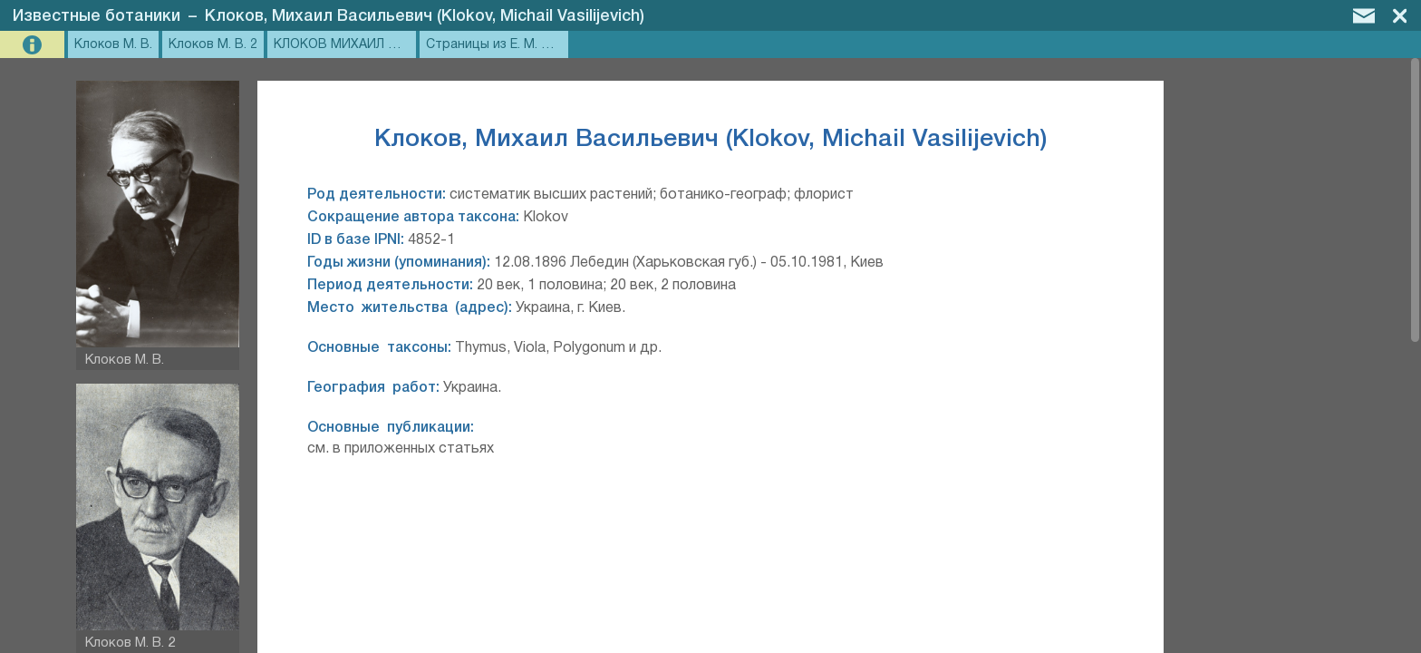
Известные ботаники (96, 16)
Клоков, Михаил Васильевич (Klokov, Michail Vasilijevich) (424, 16)
